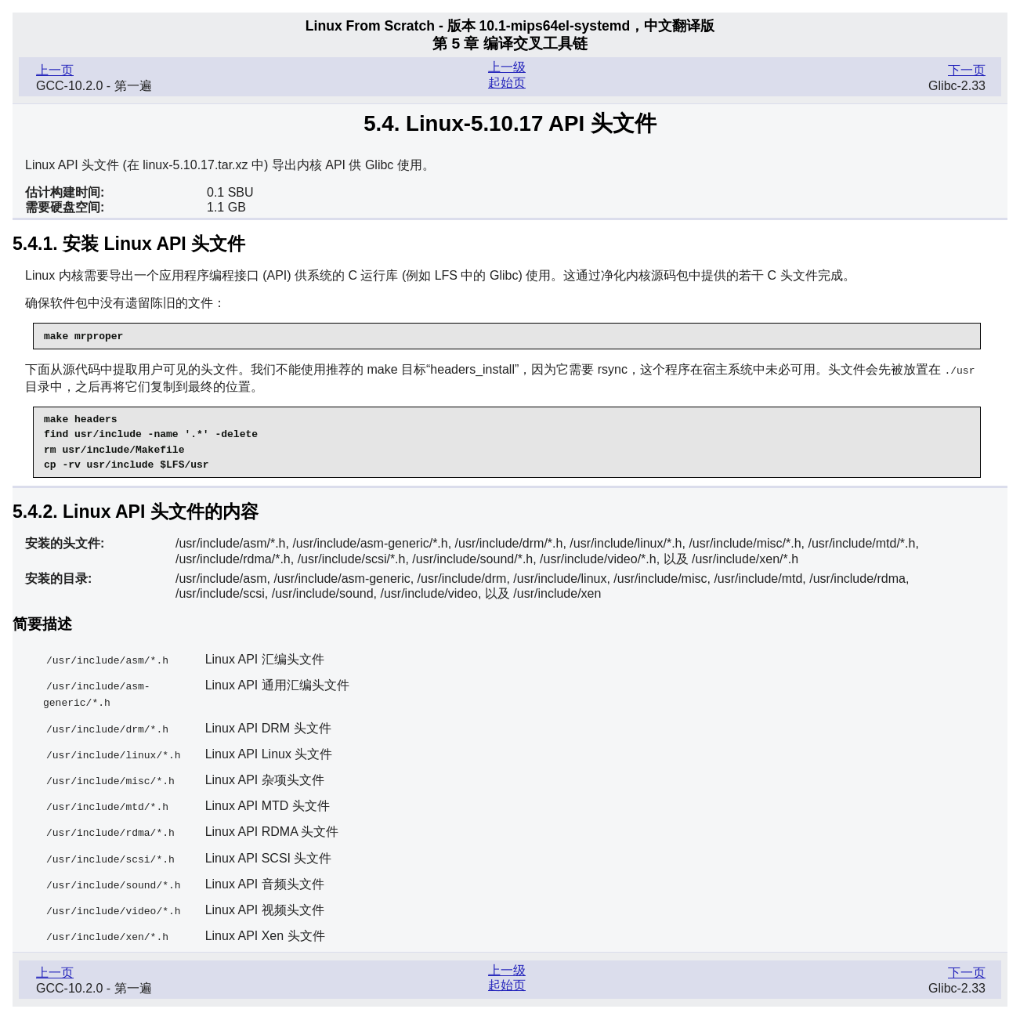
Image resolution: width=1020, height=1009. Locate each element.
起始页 (507, 82)
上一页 (55, 70)
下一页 (967, 70)
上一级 (507, 67)
